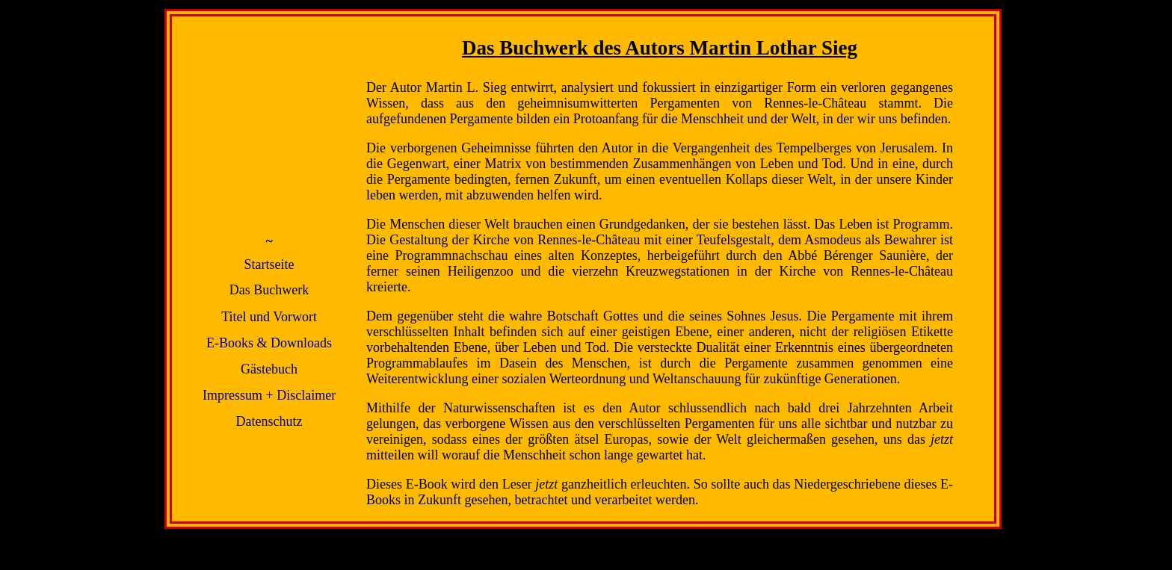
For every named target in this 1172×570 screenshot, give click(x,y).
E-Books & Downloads (269, 342)
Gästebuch (269, 369)
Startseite (269, 264)
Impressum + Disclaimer (269, 395)
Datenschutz (269, 421)
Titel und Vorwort (269, 316)
